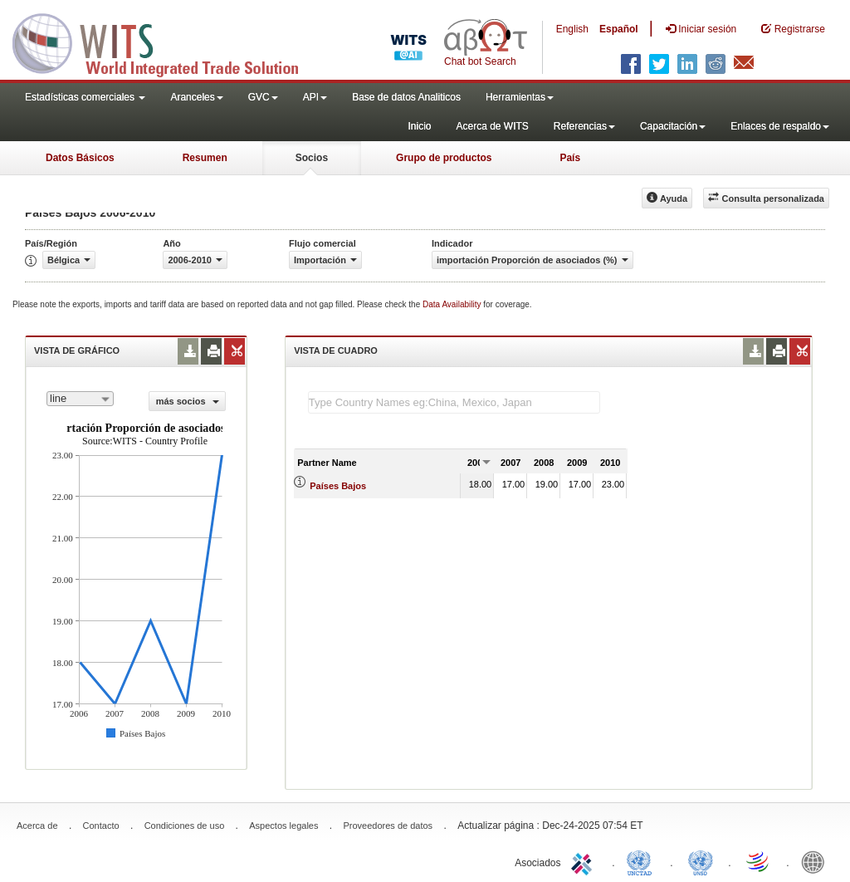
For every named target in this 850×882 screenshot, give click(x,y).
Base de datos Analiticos (406, 97)
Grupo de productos (443, 158)
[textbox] (454, 402)
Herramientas (520, 97)
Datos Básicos (80, 158)
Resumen (205, 158)
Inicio (419, 126)
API (315, 97)
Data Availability (453, 304)
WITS (166, 41)
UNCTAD (642, 861)
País (569, 158)
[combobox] (80, 398)
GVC (263, 97)
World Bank (816, 861)
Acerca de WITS (492, 126)
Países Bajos (338, 486)
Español (618, 29)
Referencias (584, 126)
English (572, 29)
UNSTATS (700, 861)
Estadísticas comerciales (85, 97)
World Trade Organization (758, 861)
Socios (312, 158)
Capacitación (673, 126)
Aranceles (196, 97)
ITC (584, 861)
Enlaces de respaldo (779, 126)
